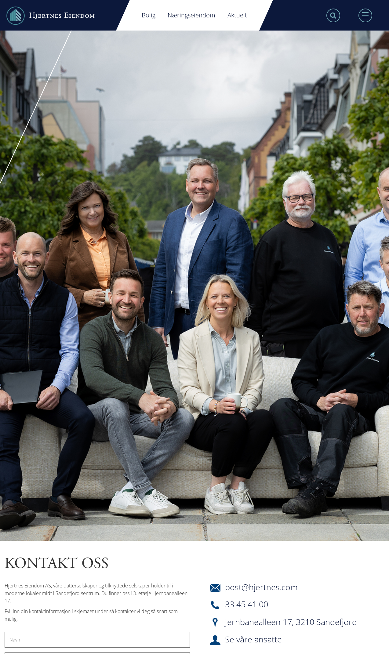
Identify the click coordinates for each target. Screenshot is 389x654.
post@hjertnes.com (254, 587)
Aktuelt (237, 15)
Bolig (148, 15)
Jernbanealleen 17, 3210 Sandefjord (283, 623)
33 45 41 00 (239, 605)
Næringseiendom (191, 15)
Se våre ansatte (246, 640)
